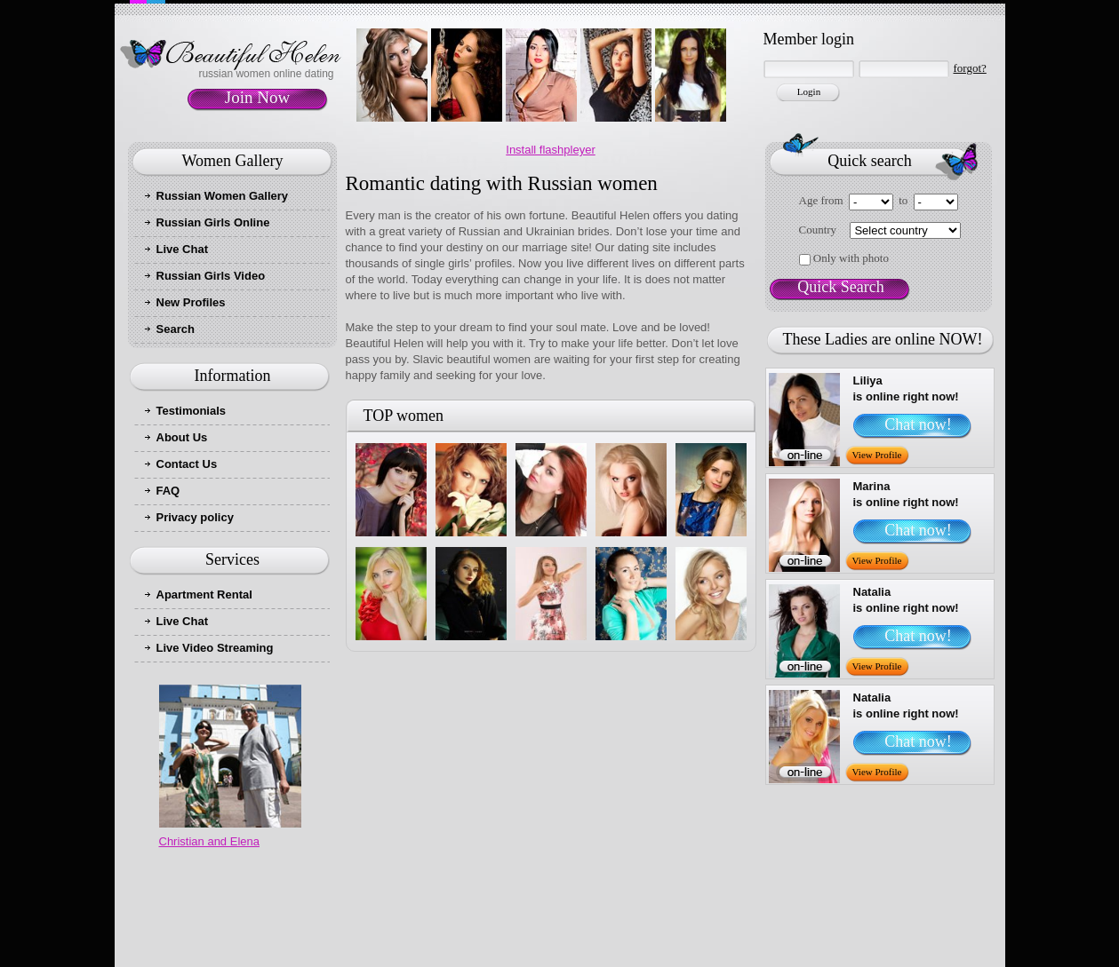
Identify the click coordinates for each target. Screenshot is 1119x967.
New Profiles (191, 302)
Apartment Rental (204, 594)
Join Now (257, 97)
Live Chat (182, 249)
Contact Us (187, 464)
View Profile (877, 454)
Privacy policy (195, 517)
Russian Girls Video (211, 275)
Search (175, 329)
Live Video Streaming (215, 647)
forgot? (970, 68)
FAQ (168, 490)
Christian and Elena (209, 841)
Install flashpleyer (550, 149)
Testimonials (191, 410)
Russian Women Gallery (222, 195)
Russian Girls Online (213, 222)
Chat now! (918, 424)
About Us (182, 437)
